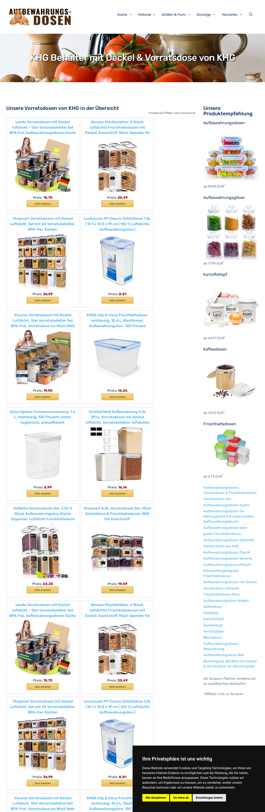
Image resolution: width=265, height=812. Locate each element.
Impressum (78, 806)
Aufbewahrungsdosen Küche (226, 505)
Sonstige (208, 14)
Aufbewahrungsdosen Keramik (227, 558)
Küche (126, 14)
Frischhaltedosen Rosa (221, 594)
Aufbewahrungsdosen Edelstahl (228, 540)
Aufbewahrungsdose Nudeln (226, 601)
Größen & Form (178, 14)
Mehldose (211, 613)
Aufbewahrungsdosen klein (225, 528)
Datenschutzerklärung (104, 806)
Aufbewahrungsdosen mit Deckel (230, 582)
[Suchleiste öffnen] (251, 14)
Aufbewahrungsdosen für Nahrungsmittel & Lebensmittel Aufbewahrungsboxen (228, 516)
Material (149, 14)
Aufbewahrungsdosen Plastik (226, 552)
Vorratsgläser (214, 631)
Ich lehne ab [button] (181, 797)
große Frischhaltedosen (222, 534)
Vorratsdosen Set (217, 499)
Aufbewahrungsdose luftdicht (227, 565)
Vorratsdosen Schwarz (221, 588)
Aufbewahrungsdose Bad (223, 655)
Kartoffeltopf (213, 619)
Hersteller (234, 14)
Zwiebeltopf (213, 625)
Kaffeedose (212, 607)
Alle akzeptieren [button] (156, 797)
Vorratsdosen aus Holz (221, 546)
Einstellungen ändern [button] (209, 797)
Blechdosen (212, 638)
